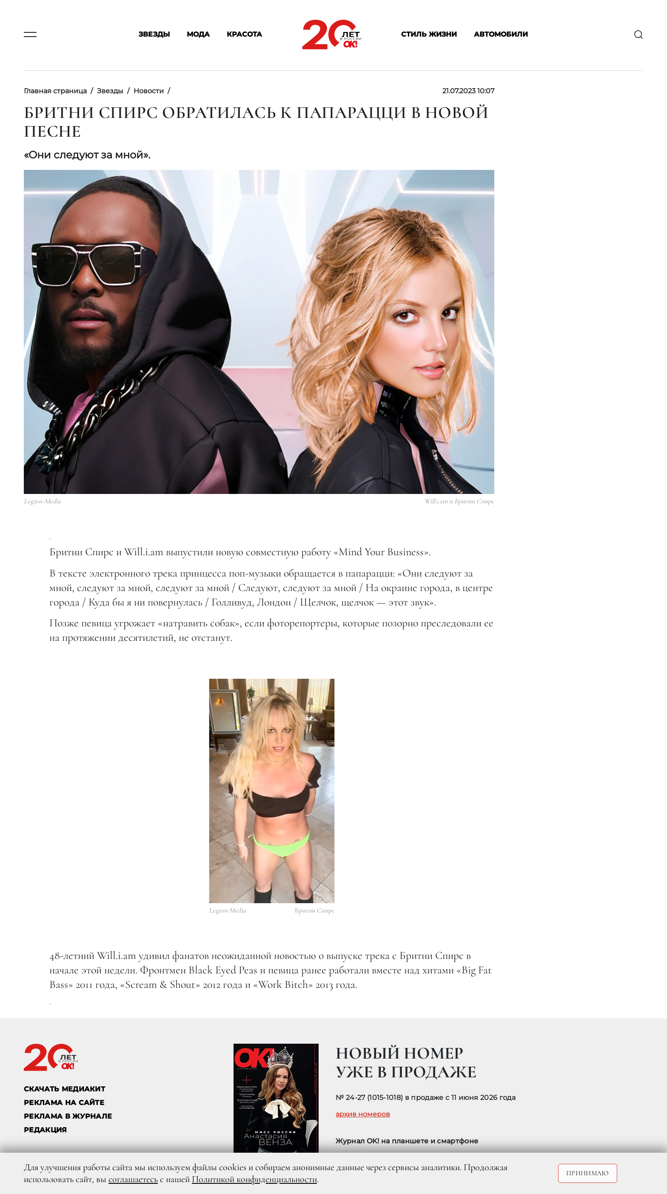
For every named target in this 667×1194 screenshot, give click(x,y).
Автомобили (501, 34)
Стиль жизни (429, 34)
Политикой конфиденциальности (254, 1179)
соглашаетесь (133, 1179)
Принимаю (587, 1173)
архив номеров (363, 1114)
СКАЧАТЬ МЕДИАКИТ (64, 1089)
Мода (198, 34)
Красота (244, 34)
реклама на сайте (64, 1103)
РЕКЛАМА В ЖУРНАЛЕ (68, 1116)
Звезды (154, 34)
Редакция (45, 1130)
